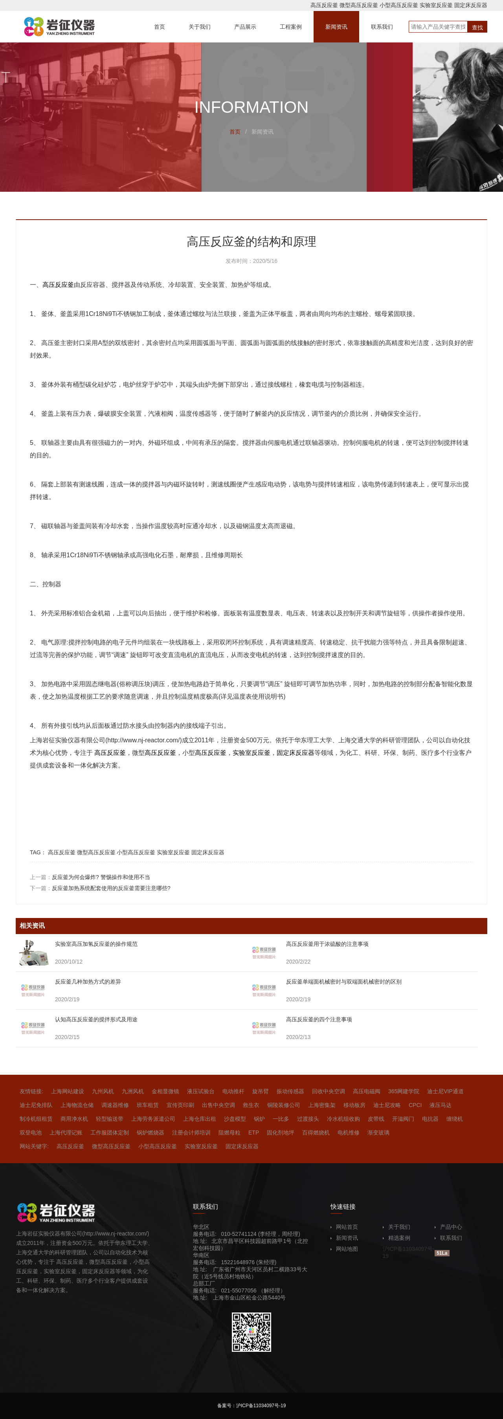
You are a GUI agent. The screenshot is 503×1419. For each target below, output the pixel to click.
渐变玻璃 (378, 1132)
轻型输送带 (109, 1119)
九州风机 (103, 1091)
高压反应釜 (324, 5)
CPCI (415, 1105)
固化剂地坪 (280, 1132)
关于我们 (396, 1227)
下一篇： (100, 888)
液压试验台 (201, 1091)
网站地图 (344, 1249)
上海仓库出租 (199, 1119)
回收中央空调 (328, 1091)
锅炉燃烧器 (150, 1132)
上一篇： (90, 877)
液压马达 (441, 1105)
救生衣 (251, 1105)
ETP (253, 1132)
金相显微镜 (165, 1091)
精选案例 (396, 1238)
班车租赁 (148, 1105)
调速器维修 (115, 1105)
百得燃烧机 (316, 1132)
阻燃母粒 (229, 1132)
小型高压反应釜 (399, 5)
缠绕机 (454, 1119)
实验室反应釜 (436, 5)
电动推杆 (233, 1091)
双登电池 (31, 1132)
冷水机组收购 (343, 1119)
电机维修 (349, 1132)
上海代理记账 (66, 1132)
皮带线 (376, 1119)
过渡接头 (308, 1119)
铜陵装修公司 (283, 1105)
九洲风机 (133, 1091)
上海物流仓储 (77, 1105)
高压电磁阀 (366, 1091)
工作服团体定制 (109, 1132)
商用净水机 (74, 1119)
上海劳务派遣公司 (153, 1119)
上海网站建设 (67, 1091)
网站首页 (344, 1227)
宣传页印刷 (180, 1105)
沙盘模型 (235, 1119)
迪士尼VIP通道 (445, 1091)
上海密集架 (322, 1105)
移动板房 (354, 1105)
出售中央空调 (218, 1105)
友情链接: (31, 1091)
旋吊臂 (260, 1091)
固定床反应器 (470, 5)
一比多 (281, 1119)
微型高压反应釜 (359, 5)
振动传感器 (290, 1091)
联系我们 (448, 1238)
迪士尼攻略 (387, 1105)
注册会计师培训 (191, 1132)
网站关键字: (34, 1146)
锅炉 (259, 1119)
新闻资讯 (344, 1238)
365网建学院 (403, 1091)
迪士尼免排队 (36, 1105)
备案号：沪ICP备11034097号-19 (251, 1405)
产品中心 (448, 1227)
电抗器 (430, 1119)
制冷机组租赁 (36, 1119)
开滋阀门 (403, 1119)
